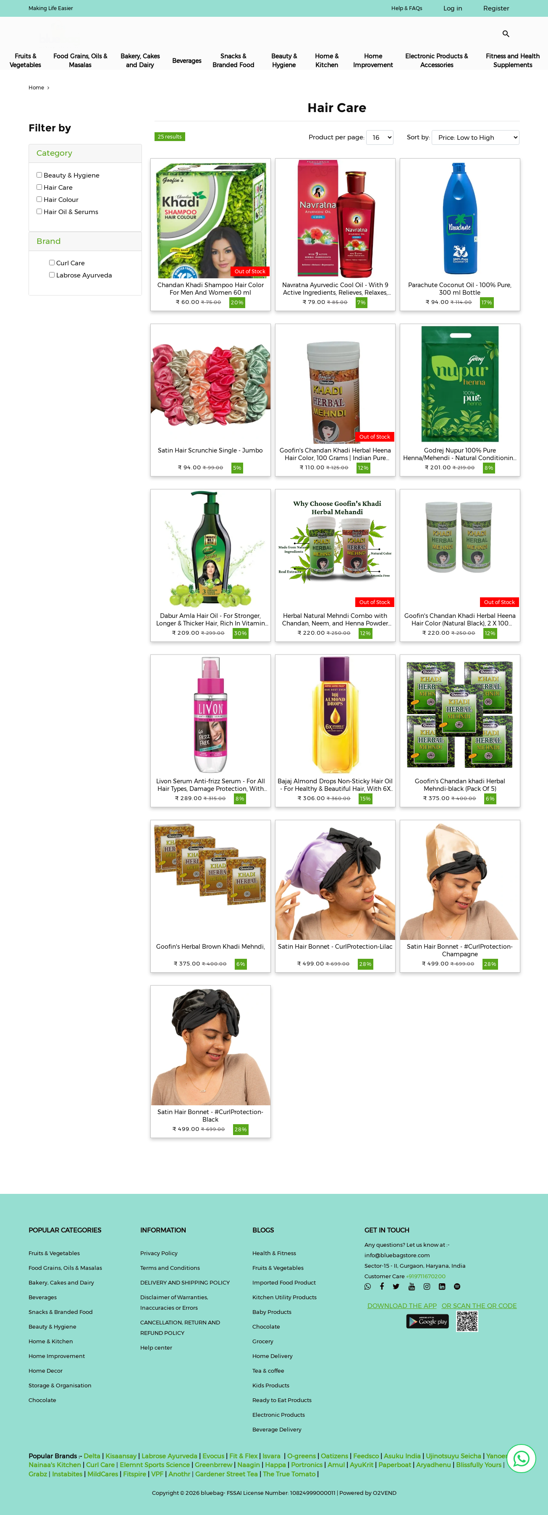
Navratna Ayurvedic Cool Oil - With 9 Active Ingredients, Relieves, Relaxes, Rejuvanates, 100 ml (335, 288)
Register (496, 8)
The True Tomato (290, 1474)
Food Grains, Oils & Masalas (80, 60)
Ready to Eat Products (282, 1400)
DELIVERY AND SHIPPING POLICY (185, 1282)
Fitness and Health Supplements (513, 60)
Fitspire (134, 1474)
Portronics (307, 1465)
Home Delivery (272, 1356)
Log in (452, 8)
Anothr (179, 1474)
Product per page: (336, 137)
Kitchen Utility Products (284, 1297)
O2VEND (384, 1492)
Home (40, 87)
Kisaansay (120, 1456)
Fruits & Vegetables (25, 60)
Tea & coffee (268, 1370)
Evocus (213, 1456)
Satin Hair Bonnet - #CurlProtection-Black (210, 1115)
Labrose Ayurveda (80, 275)
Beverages (186, 61)
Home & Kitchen (326, 60)
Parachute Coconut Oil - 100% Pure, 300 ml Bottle (459, 288)
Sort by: (418, 137)
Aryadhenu (433, 1465)
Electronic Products (278, 1414)
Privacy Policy (159, 1253)
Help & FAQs (406, 8)
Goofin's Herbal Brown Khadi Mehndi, (210, 946)
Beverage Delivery (277, 1429)
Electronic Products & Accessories (436, 60)
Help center (156, 1347)
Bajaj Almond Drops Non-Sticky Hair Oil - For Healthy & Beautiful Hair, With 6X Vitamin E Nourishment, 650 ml (335, 785)
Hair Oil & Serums (67, 212)
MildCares (102, 1474)
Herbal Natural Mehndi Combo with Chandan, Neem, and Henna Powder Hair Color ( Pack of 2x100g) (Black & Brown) (335, 619)
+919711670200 (426, 1276)
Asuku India (402, 1456)
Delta (92, 1456)
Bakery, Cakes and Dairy (140, 60)
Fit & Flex (243, 1456)
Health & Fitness (274, 1253)
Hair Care (55, 187)
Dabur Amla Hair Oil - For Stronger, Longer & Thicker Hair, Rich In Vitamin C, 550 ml (210, 619)
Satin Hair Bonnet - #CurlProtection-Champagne (460, 950)
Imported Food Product (284, 1282)
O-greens (301, 1456)
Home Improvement (373, 60)
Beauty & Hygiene (284, 60)
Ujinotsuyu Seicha (453, 1456)
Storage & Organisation (60, 1385)
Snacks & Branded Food (233, 60)
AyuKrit (361, 1465)
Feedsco (365, 1456)
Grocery (262, 1341)
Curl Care (67, 263)
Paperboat (394, 1465)
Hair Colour (58, 200)
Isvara (271, 1456)
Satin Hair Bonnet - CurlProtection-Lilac (335, 946)
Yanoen (497, 1456)
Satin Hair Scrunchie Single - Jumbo (210, 450)
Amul (335, 1465)
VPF (157, 1474)
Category (54, 153)
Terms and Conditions (170, 1267)
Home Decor (46, 1370)
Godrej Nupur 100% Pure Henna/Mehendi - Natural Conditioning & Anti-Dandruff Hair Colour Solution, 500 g (460, 454)
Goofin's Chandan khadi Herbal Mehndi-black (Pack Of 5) (460, 785)
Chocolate (42, 1400)
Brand (49, 241)
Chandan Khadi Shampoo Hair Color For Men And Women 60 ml (210, 288)
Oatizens (334, 1456)
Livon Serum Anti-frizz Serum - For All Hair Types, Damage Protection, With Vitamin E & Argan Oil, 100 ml (210, 785)
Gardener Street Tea (227, 1474)
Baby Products (271, 1311)
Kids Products (270, 1385)
